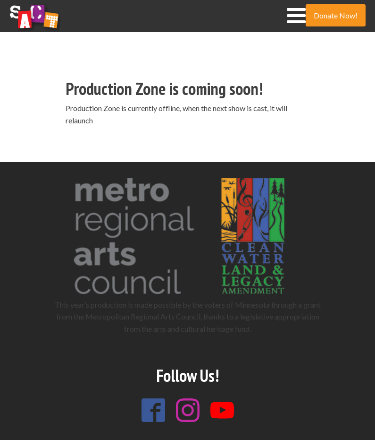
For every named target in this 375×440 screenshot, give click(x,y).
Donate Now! (336, 15)
